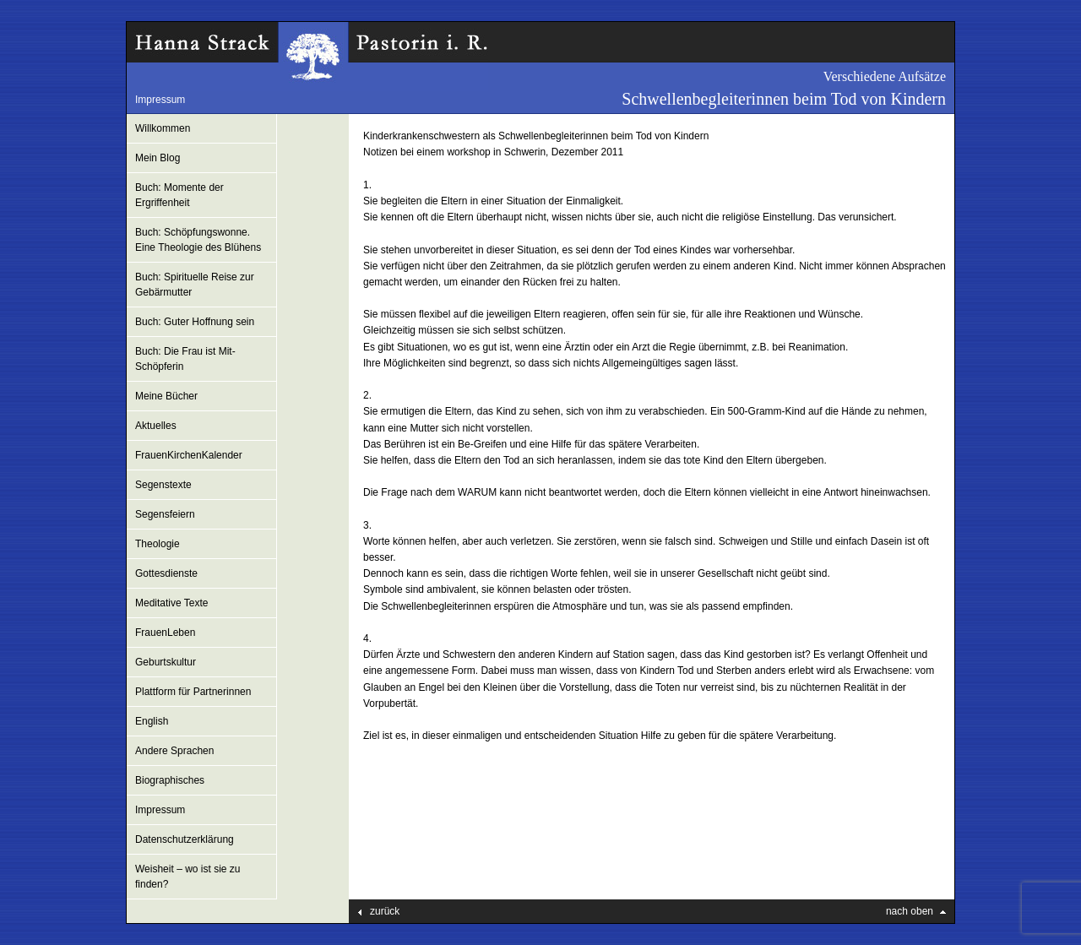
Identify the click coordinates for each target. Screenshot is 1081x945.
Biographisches (169, 780)
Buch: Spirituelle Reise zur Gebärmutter (194, 284)
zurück (384, 911)
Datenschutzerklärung (184, 839)
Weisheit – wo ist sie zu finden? (188, 876)
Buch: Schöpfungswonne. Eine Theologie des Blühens (198, 239)
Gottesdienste (166, 573)
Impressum (160, 100)
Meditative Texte (172, 603)
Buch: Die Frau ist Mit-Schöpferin (185, 358)
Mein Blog (157, 158)
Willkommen (162, 128)
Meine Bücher (166, 396)
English (151, 721)
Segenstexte (163, 485)
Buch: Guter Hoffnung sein (194, 322)
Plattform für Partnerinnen (193, 692)
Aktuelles (156, 426)
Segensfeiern (165, 514)
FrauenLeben (165, 632)
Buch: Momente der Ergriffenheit (179, 195)
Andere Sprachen (174, 751)
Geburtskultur (165, 662)
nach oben (909, 911)
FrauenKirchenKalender (188, 455)
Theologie (157, 544)
